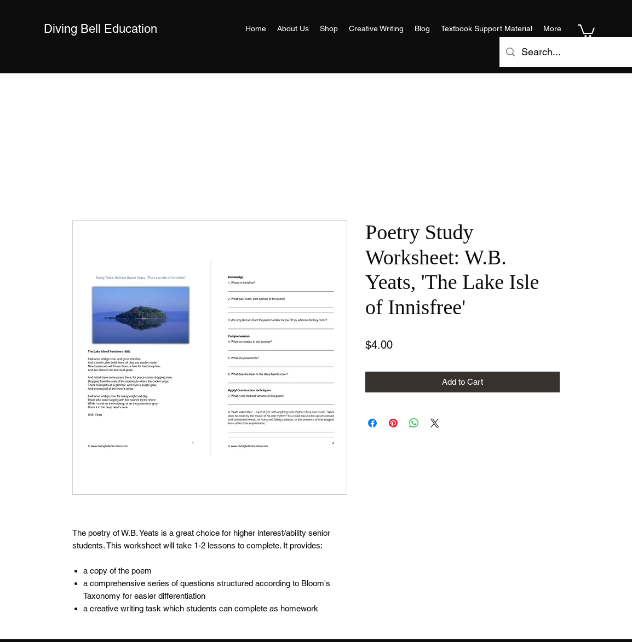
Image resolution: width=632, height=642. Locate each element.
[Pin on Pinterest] (393, 423)
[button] (586, 30)
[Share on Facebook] (372, 423)
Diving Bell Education (100, 29)
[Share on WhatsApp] (414, 423)
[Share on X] (434, 423)
